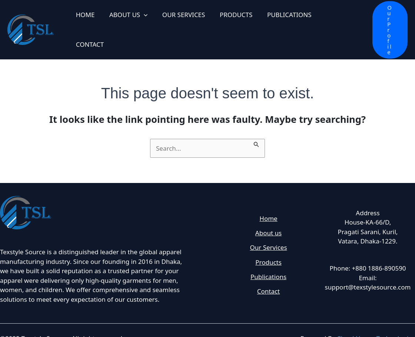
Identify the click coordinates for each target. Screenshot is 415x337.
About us (268, 217)
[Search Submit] (256, 126)
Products (268, 247)
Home (268, 201)
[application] (141, 21)
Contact (268, 277)
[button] (386, 21)
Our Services (268, 232)
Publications (268, 262)
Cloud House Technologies (376, 322)
